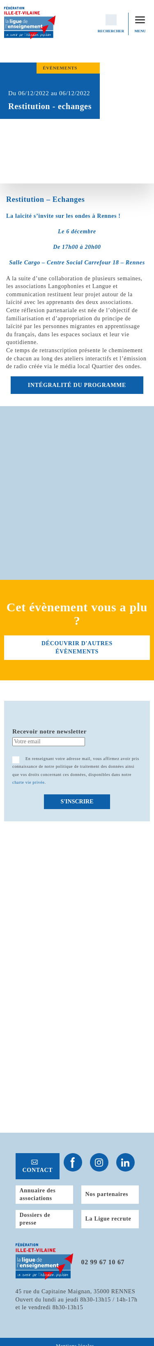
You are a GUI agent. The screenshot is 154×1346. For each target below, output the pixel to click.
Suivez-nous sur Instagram (99, 1162)
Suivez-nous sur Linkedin (125, 1162)
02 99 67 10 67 (103, 1262)
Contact (38, 1170)
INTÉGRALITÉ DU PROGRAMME (77, 385)
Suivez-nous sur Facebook (73, 1162)
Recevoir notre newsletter (49, 731)
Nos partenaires (107, 1194)
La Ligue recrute (108, 1219)
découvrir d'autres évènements (77, 647)
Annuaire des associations (38, 1194)
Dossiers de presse (35, 1219)
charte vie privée (28, 782)
